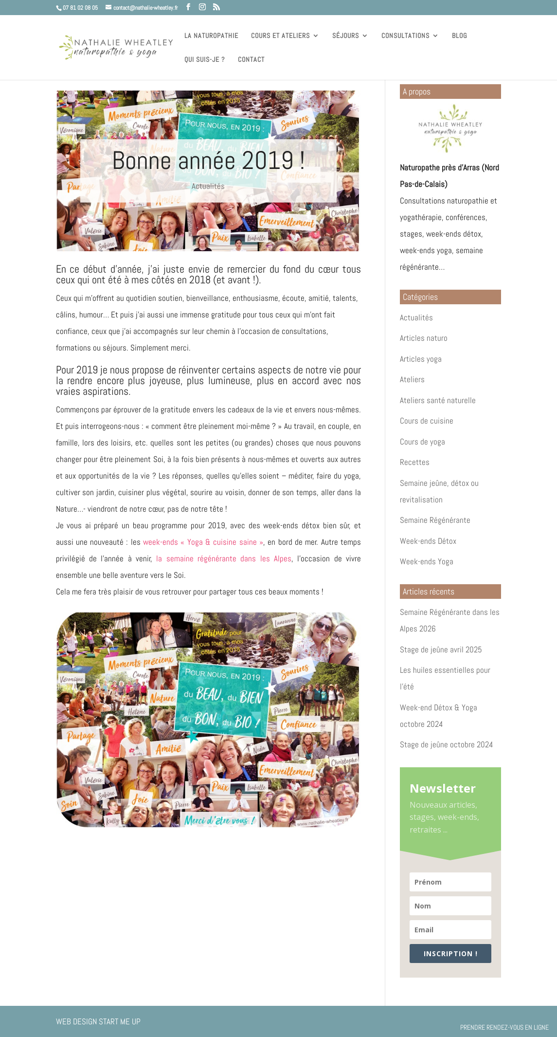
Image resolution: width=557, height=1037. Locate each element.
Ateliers (412, 379)
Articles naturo (424, 338)
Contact (251, 60)
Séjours (345, 36)
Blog (459, 36)
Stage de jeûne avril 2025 (441, 649)
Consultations (405, 36)
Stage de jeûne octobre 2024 (446, 744)
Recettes (415, 462)
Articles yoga (421, 358)
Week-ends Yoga (426, 561)
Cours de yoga (422, 441)
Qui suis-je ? (204, 60)
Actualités (208, 186)
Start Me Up (120, 1021)
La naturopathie (211, 36)
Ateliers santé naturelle (438, 400)
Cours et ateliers (280, 36)
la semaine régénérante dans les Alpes (223, 558)
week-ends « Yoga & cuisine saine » (203, 542)
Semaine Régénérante (435, 520)
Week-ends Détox (428, 541)
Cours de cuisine (426, 420)
